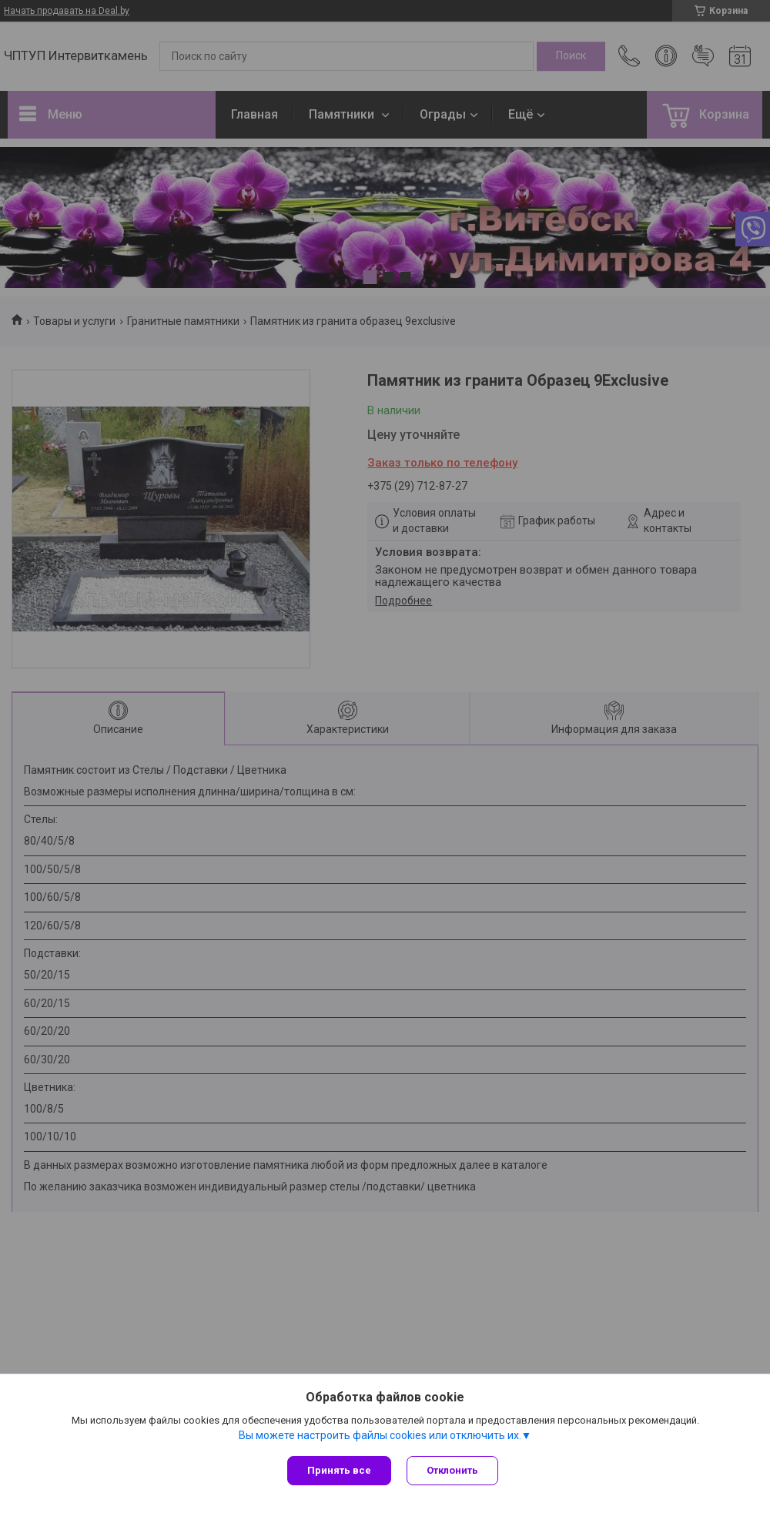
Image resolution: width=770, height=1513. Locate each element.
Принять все (339, 1470)
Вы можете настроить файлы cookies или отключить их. (380, 1435)
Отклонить (452, 1470)
